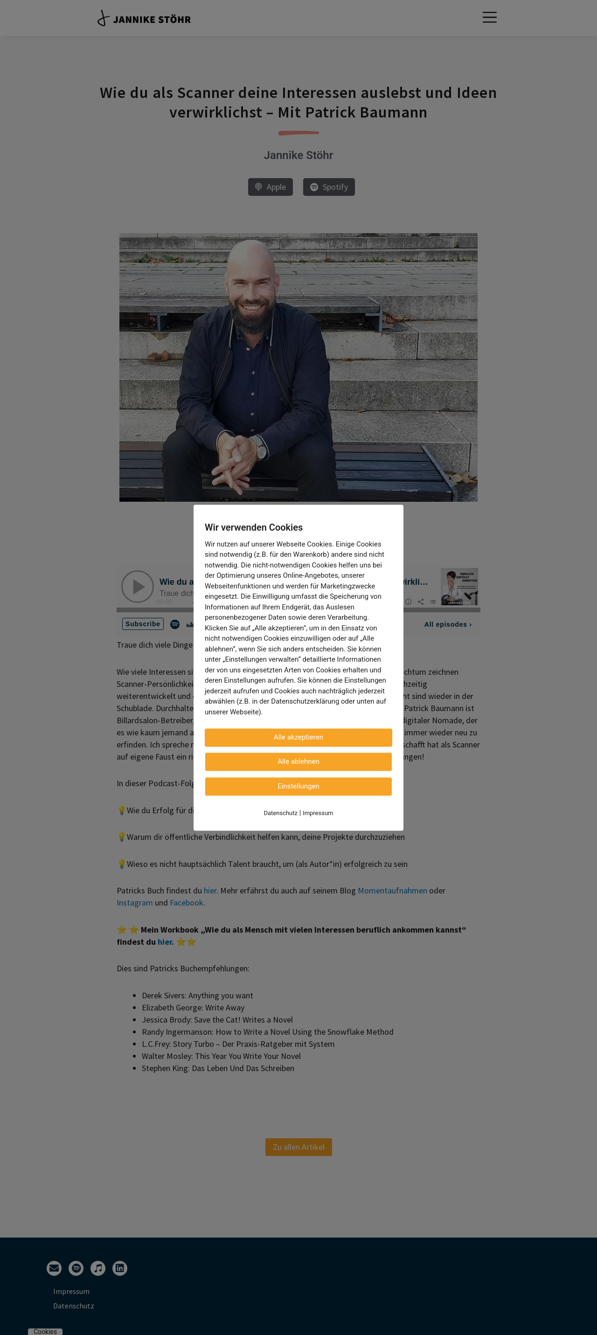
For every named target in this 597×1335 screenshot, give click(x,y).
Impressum (318, 812)
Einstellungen (298, 786)
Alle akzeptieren (298, 737)
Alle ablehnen (298, 761)
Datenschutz (281, 812)
